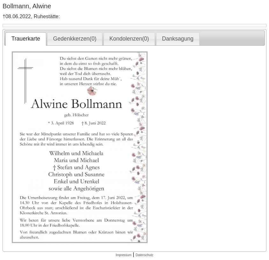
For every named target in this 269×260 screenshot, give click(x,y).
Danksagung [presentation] (177, 38)
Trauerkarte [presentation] (25, 38)
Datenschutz (144, 255)
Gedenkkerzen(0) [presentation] (75, 38)
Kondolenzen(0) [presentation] (129, 38)
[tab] (25, 39)
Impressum (123, 255)
